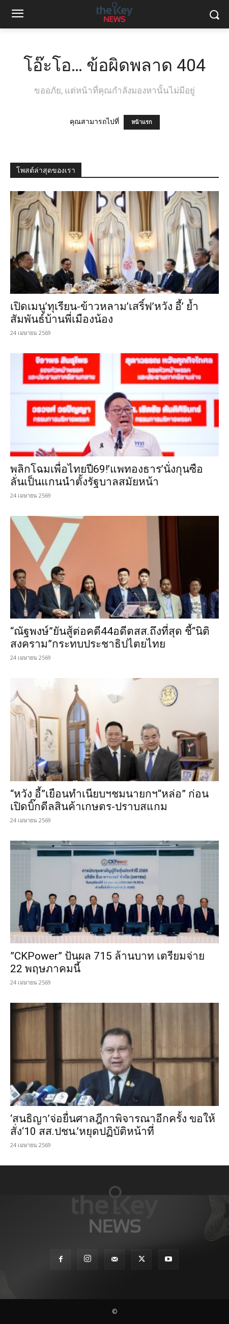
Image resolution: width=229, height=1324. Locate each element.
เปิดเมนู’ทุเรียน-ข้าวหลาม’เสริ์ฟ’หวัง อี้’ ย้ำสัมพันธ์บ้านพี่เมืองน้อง (104, 312)
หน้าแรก (141, 122)
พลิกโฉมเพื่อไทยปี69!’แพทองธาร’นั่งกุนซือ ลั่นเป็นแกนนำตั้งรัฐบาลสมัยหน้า (106, 475)
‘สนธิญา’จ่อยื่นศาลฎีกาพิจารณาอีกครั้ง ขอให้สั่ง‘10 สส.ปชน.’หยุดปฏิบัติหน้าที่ (112, 1125)
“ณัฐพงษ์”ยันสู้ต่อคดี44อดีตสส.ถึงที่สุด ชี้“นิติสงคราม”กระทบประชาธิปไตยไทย (110, 637)
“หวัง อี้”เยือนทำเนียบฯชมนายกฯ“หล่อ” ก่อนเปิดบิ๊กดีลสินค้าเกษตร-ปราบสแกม (109, 800)
